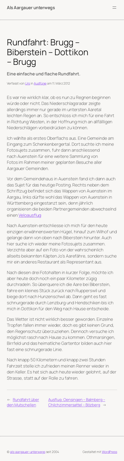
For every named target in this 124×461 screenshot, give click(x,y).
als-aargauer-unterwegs (27, 452)
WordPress (109, 452)
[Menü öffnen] (114, 7)
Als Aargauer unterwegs (31, 8)
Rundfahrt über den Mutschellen (23, 402)
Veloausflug (30, 215)
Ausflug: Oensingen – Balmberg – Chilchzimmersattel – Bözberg (76, 402)
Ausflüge (40, 83)
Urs (27, 83)
